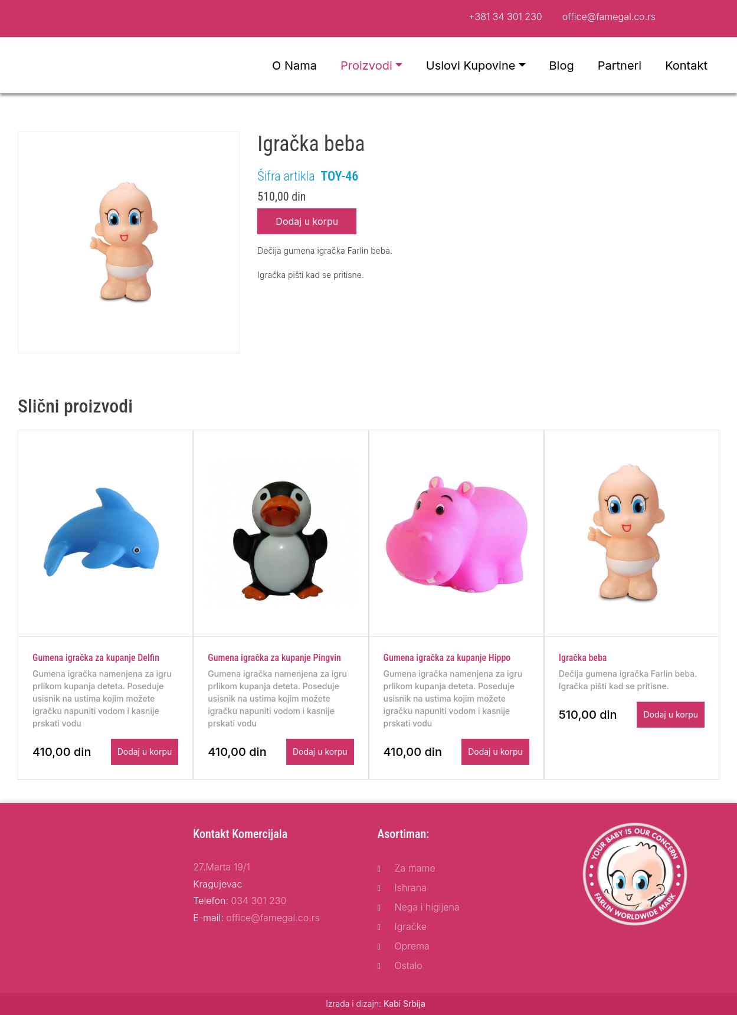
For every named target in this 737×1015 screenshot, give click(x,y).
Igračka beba (583, 657)
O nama (294, 65)
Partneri (619, 65)
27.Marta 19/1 (221, 867)
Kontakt (686, 65)
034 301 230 (259, 900)
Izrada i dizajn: (375, 1003)
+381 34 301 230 (505, 16)
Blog (561, 65)
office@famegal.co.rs (609, 16)
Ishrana (410, 887)
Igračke (410, 926)
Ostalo (408, 965)
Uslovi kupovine (471, 65)
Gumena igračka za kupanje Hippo (447, 657)
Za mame (414, 868)
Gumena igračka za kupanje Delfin (95, 657)
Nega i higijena (426, 907)
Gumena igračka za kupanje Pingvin (274, 657)
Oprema (411, 946)
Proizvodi (366, 65)
